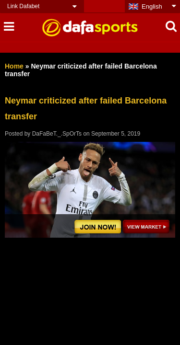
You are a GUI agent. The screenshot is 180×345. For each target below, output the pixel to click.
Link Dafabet (23, 6)
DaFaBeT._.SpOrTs (57, 133)
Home (14, 66)
